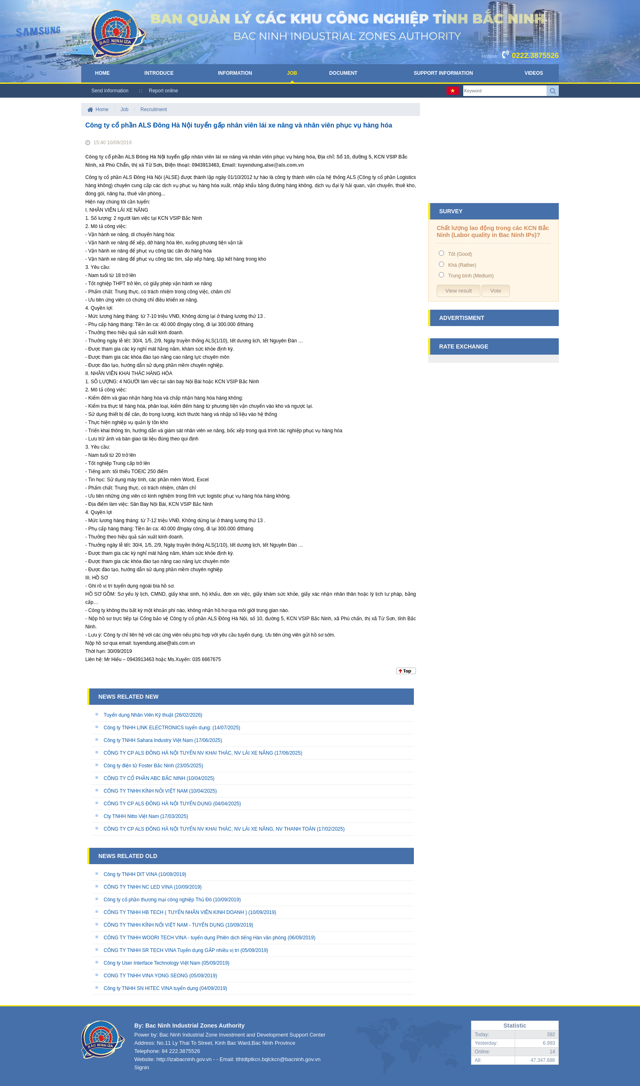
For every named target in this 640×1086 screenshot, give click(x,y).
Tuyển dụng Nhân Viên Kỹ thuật (138, 715)
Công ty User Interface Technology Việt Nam (152, 963)
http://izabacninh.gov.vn (184, 1059)
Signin (141, 1067)
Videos (533, 73)
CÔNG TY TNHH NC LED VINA (138, 887)
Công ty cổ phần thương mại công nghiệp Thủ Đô (158, 900)
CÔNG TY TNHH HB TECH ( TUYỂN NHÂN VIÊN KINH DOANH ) (175, 912)
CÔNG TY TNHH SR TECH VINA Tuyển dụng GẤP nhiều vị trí (172, 950)
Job (292, 73)
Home (102, 73)
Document (343, 73)
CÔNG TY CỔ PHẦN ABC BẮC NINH (144, 778)
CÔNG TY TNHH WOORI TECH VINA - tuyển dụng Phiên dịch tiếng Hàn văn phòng (195, 938)
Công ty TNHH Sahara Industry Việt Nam (148, 740)
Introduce (158, 73)
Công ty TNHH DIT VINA (131, 874)
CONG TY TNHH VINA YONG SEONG (146, 976)
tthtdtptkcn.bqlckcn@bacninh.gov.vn (278, 1059)
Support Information (443, 73)
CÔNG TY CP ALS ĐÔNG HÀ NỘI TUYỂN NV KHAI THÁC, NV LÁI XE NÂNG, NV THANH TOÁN (210, 829)
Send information (110, 91)
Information (235, 73)
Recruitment (153, 109)
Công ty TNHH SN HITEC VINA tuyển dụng (151, 988)
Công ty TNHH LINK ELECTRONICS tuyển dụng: (157, 728)
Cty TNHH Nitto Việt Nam (131, 816)
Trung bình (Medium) (471, 276)
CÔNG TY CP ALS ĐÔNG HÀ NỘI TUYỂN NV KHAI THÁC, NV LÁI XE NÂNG (188, 753)
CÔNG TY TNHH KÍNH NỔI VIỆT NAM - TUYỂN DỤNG (164, 925)
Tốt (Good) (460, 254)
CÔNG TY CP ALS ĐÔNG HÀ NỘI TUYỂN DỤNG (158, 804)
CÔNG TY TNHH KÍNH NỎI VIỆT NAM (146, 791)
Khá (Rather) (462, 265)
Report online (163, 91)
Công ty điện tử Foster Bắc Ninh (139, 766)
